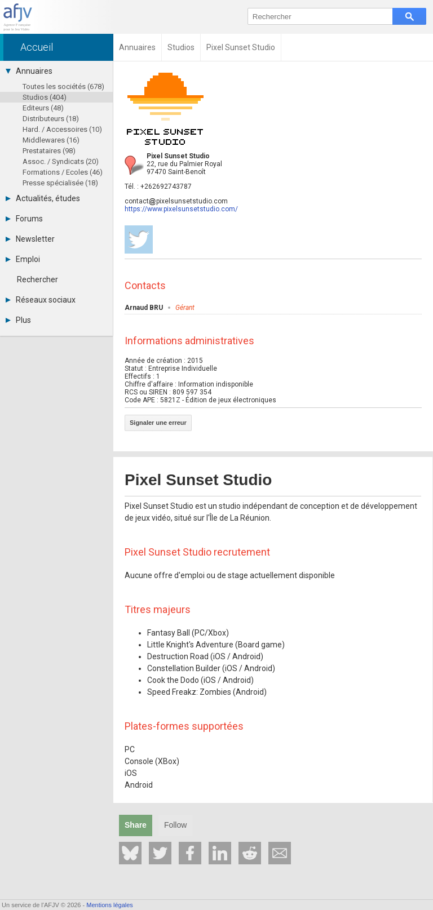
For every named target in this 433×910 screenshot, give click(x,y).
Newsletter (30, 238)
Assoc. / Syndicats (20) (61, 161)
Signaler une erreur (158, 422)
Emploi (23, 259)
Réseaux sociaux (41, 299)
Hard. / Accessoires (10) (62, 129)
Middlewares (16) (51, 140)
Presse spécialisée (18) (60, 183)
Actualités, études (43, 198)
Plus (18, 320)
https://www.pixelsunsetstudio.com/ (181, 209)
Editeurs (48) (43, 108)
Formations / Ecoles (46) (63, 172)
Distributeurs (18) (51, 118)
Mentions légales (109, 905)
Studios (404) (45, 97)
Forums (24, 218)
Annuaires (29, 71)
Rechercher (37, 279)
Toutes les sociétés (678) (63, 86)
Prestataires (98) (49, 151)
